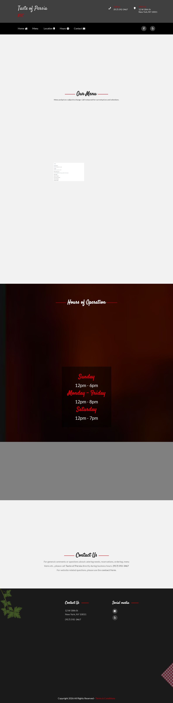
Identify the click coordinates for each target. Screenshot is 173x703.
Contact (79, 28)
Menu (35, 28)
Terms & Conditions (105, 698)
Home (22, 28)
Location (49, 28)
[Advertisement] (86, 62)
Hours (64, 28)
